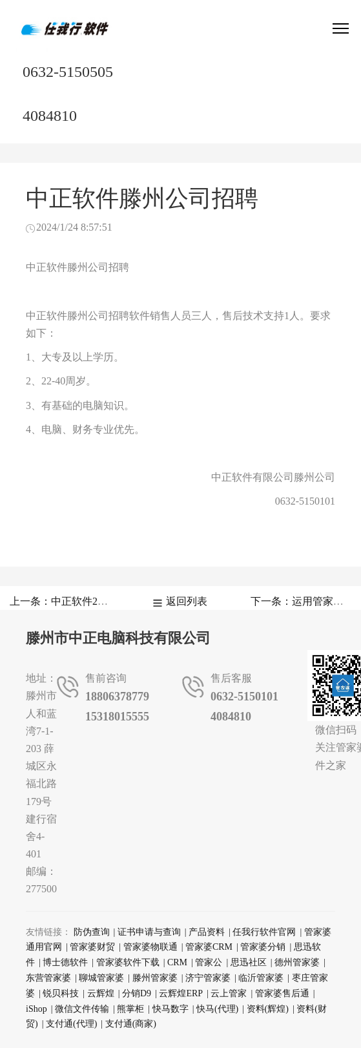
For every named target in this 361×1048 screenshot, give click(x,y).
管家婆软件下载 (128, 962)
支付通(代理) (71, 1024)
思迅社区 (249, 962)
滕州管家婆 (155, 978)
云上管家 (229, 993)
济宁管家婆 (208, 978)
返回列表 (186, 601)
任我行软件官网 (264, 932)
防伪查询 (92, 932)
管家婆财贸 (92, 947)
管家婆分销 (262, 947)
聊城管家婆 (101, 978)
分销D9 (136, 993)
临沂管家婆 (261, 978)
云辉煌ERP (181, 993)
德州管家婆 (297, 962)
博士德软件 (65, 962)
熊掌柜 (130, 1009)
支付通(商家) (130, 1024)
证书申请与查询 (149, 932)
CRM (177, 962)
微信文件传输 (82, 1009)
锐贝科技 (61, 993)
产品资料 (207, 932)
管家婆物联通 (150, 947)
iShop (36, 1009)
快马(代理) (217, 1009)
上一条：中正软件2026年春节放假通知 (97, 601)
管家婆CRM (208, 947)
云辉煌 (100, 993)
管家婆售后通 (282, 993)
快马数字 (170, 1009)
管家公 (208, 962)
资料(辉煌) (268, 1009)
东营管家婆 (48, 978)
